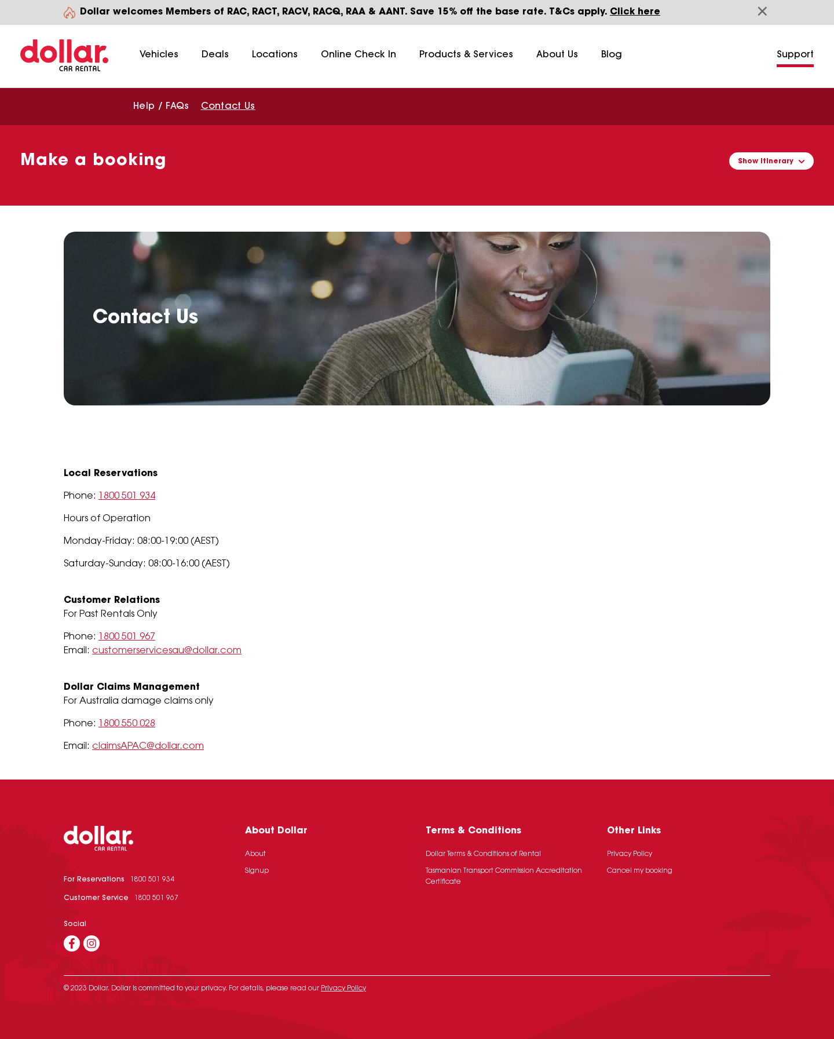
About (255, 854)
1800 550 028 (126, 724)
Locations (275, 55)
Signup (257, 871)
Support (795, 55)
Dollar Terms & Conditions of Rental (483, 854)
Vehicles (159, 55)
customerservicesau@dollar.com (167, 651)
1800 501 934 (126, 496)
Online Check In (358, 55)
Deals (215, 55)
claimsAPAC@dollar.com (148, 746)
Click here (635, 12)
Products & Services (466, 55)
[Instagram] (91, 943)
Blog (611, 55)
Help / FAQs (161, 106)
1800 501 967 (126, 637)
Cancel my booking (639, 871)
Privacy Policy (629, 854)
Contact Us (228, 106)
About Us (557, 55)
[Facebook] (72, 943)
